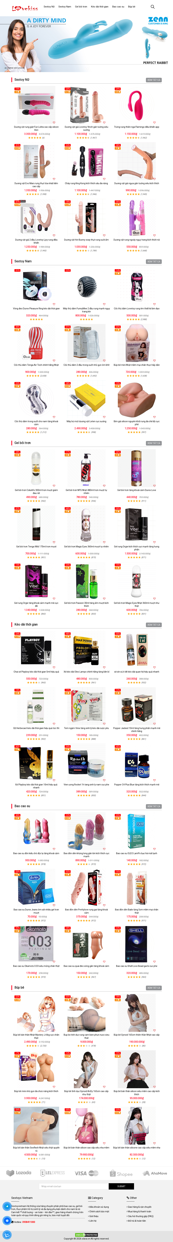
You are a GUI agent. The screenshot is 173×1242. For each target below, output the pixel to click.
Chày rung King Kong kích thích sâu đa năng (86, 183)
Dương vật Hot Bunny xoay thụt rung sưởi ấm (86, 240)
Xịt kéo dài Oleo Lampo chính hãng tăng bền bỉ (86, 671)
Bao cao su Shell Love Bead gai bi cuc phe (136, 966)
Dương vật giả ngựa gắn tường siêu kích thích (136, 183)
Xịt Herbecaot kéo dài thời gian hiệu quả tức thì (36, 728)
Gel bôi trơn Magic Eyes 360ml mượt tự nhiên (86, 546)
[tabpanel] (86, 43)
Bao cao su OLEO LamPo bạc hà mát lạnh (136, 853)
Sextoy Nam (23, 261)
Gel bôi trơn (22, 443)
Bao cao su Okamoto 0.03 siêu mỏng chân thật (36, 966)
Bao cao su (22, 806)
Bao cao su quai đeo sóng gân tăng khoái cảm (86, 966)
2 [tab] (88, 69)
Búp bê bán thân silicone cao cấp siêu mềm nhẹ (136, 1147)
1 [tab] (85, 69)
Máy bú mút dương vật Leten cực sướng (86, 421)
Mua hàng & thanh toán (139, 1211)
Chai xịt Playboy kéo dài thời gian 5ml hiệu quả (36, 671)
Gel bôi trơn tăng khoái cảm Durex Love (136, 490)
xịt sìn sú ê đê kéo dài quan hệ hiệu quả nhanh (136, 671)
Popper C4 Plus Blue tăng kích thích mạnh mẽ (136, 784)
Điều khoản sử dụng (99, 1207)
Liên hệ (92, 1221)
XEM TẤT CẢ (153, 80)
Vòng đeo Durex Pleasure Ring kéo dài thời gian (36, 308)
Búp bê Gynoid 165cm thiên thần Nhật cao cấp (137, 1035)
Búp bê (19, 987)
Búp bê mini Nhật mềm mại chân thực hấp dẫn (137, 365)
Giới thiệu (93, 1216)
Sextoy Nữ (21, 80)
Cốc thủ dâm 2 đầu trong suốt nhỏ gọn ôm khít (86, 365)
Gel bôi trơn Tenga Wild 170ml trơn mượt (36, 546)
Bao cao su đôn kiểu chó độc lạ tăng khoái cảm (36, 853)
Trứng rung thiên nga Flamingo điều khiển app (136, 127)
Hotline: (24, 1222)
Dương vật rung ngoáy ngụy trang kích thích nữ (137, 240)
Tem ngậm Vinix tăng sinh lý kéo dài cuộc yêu (86, 728)
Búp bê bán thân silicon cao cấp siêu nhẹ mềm (86, 1147)
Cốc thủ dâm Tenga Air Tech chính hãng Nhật (36, 365)
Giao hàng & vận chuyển (139, 1207)
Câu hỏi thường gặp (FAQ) (141, 1216)
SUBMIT (121, 1186)
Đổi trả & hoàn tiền (137, 1221)
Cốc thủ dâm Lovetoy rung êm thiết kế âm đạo (137, 308)
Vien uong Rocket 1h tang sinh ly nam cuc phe (86, 784)
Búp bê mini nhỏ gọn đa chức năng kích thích (36, 1091)
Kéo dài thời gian (26, 624)
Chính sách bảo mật (99, 1211)
